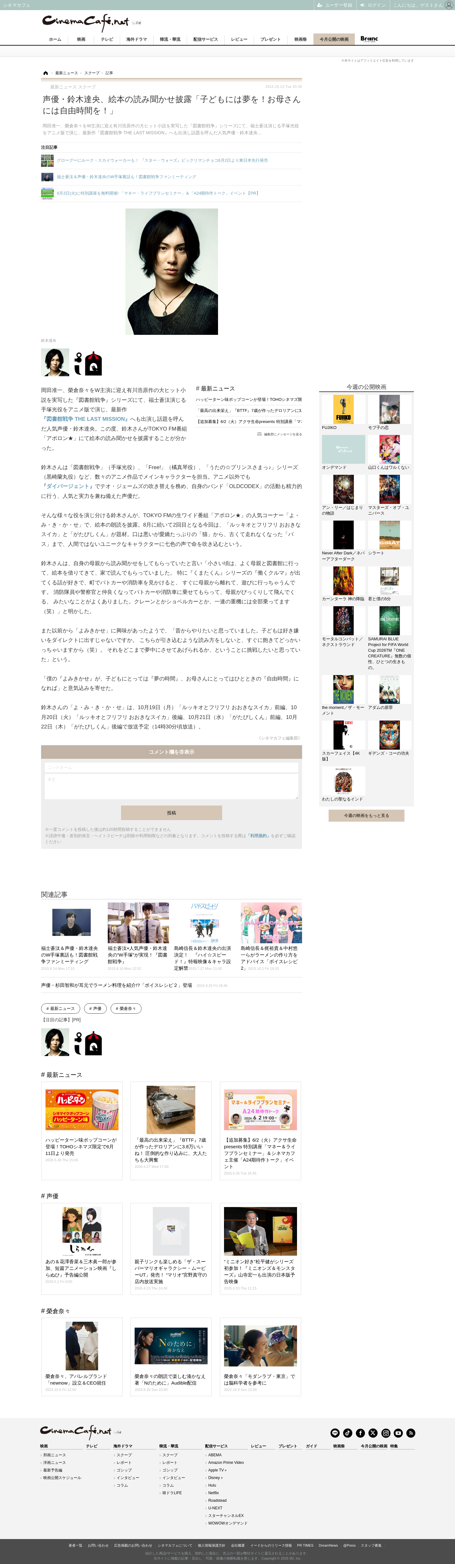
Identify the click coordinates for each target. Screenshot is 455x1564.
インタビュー (128, 1478)
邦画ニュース (54, 1455)
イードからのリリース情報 (271, 1545)
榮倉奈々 (128, 1008)
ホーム (55, 39)
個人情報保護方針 (212, 1545)
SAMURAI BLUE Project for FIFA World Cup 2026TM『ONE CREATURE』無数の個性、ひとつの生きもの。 (389, 653)
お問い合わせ (98, 1545)
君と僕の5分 (379, 598)
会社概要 (238, 1545)
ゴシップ (124, 1470)
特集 (394, 1446)
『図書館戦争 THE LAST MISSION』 (85, 419)
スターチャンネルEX (226, 1515)
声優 (97, 1008)
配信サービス (205, 39)
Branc (369, 39)
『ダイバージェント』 (68, 486)
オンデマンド (334, 467)
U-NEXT (215, 1508)
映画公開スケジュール (62, 1478)
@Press (349, 1545)
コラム (122, 1485)
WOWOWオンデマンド (228, 1523)
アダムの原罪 (380, 707)
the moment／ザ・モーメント (343, 710)
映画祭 (300, 39)
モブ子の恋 (378, 427)
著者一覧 (75, 1545)
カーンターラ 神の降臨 (343, 598)
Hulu (212, 1485)
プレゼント (270, 39)
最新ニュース (218, 388)
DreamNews (328, 1545)
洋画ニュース (54, 1462)
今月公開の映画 (334, 39)
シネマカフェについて (175, 1545)
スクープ (124, 1455)
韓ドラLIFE (172, 1493)
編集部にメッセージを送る (283, 434)
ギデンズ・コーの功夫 (388, 753)
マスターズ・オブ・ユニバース (388, 510)
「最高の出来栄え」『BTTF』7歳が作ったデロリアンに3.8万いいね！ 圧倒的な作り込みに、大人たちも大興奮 (298, 410)
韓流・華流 (170, 39)
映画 (81, 39)
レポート (124, 1462)
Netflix (213, 1493)
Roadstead (217, 1500)
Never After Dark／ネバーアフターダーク (343, 556)
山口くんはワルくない (388, 467)
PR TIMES (305, 1545)
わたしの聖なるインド (342, 799)
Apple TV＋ (218, 1470)
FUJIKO (329, 427)
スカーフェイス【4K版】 (341, 756)
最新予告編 (52, 1470)
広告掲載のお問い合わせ (133, 1545)
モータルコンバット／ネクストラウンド (342, 642)
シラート (376, 553)
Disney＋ (216, 1478)
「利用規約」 (258, 835)
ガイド (311, 1446)
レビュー (239, 39)
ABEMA (214, 1455)
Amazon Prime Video (226, 1462)
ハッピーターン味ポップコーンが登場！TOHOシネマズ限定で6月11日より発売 (269, 399)
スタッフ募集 (371, 1545)
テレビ (107, 39)
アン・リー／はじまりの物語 (342, 510)
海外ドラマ (136, 39)
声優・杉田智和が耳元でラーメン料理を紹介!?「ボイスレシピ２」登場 (134, 985)
